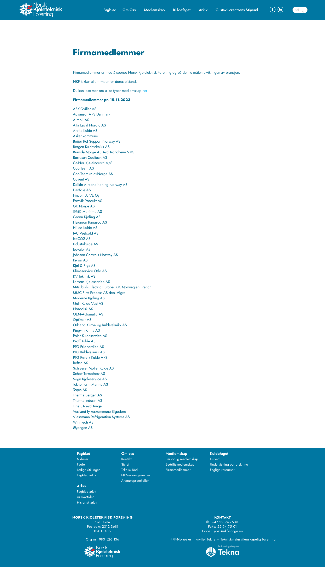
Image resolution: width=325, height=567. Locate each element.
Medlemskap (155, 10)
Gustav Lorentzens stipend (237, 10)
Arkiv (204, 10)
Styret (125, 464)
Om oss (130, 10)
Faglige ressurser (222, 469)
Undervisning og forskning (229, 464)
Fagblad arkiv (86, 475)
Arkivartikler (85, 497)
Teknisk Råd (129, 469)
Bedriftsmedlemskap (180, 464)
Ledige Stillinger (88, 469)
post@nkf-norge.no (228, 531)
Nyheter (82, 459)
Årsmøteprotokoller (135, 480)
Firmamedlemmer (178, 469)
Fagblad (109, 10)
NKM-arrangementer (135, 475)
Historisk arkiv (87, 502)
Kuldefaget (183, 10)
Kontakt (126, 459)
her (144, 90)
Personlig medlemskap (182, 459)
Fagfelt (81, 464)
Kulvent (215, 459)
